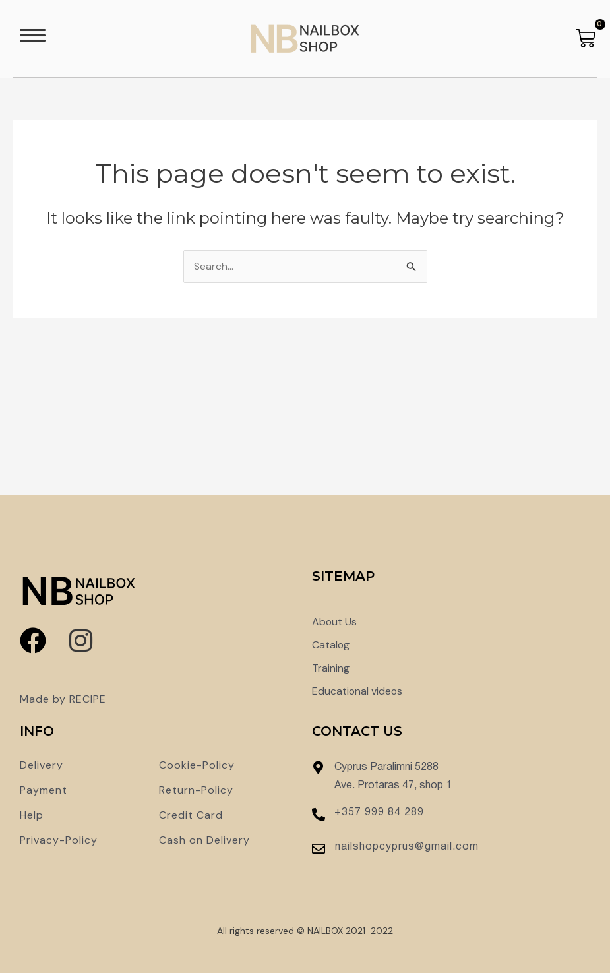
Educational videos (358, 691)
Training (331, 668)
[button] (32, 38)
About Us (334, 622)
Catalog (331, 645)
